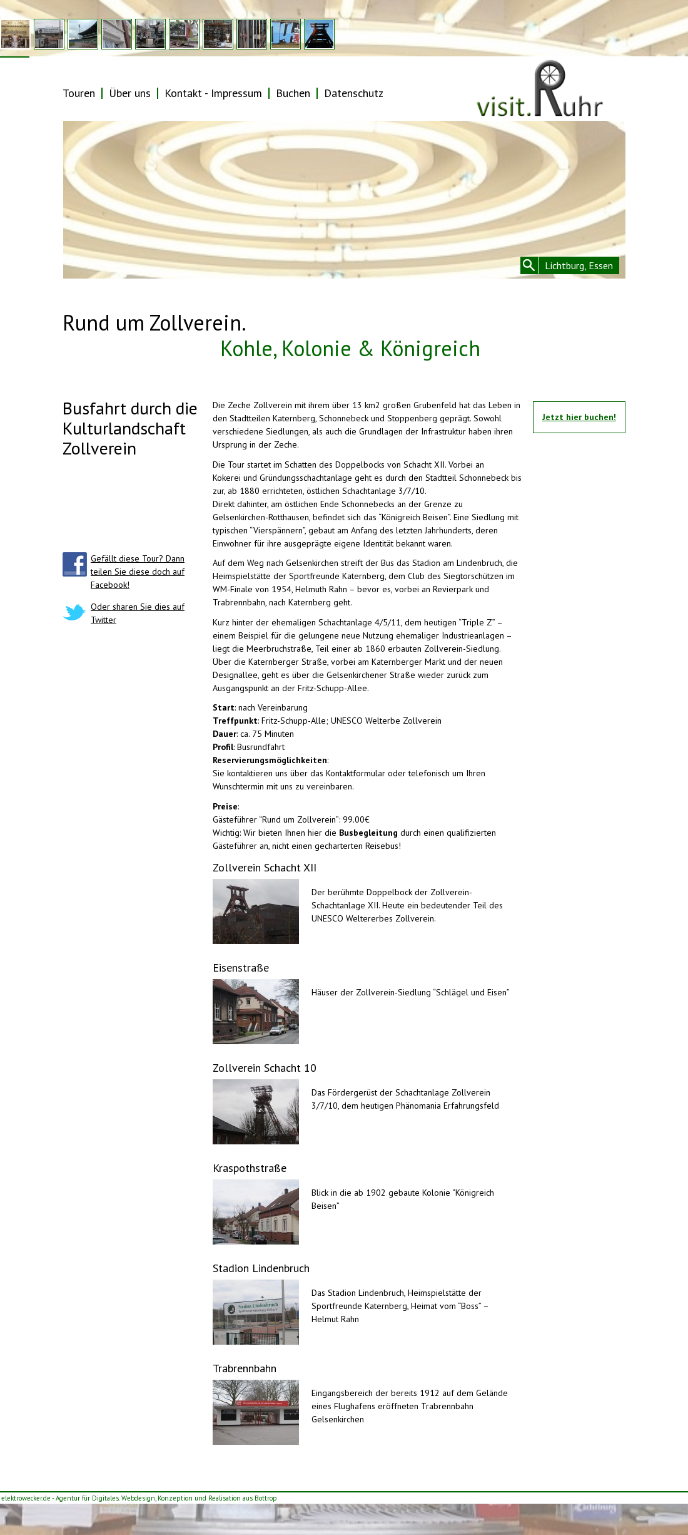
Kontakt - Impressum (213, 93)
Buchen (293, 93)
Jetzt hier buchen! (579, 417)
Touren (79, 93)
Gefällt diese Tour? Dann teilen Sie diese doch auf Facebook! (138, 571)
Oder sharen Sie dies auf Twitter (138, 613)
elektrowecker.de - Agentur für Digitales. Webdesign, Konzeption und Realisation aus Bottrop (139, 1498)
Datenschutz (353, 93)
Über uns (130, 93)
